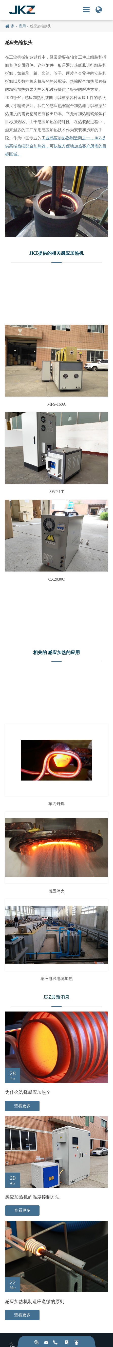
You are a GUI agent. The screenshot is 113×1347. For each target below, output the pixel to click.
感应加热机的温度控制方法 (32, 1197)
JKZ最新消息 (57, 997)
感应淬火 (56, 891)
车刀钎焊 (56, 803)
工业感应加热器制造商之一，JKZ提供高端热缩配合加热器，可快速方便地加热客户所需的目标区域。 (55, 146)
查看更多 (22, 1106)
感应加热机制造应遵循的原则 (34, 1301)
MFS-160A (56, 404)
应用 (22, 26)
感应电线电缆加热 (56, 978)
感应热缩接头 (40, 26)
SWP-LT (56, 491)
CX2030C (56, 579)
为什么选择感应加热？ (28, 1092)
